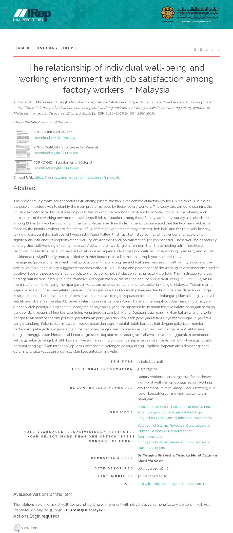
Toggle (9, 9)
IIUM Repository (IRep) (44, 48)
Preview (69, 138)
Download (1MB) (46, 138)
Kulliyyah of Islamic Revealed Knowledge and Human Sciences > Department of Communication (174, 431)
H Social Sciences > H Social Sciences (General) (176, 407)
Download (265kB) (48, 168)
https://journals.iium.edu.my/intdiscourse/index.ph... (78, 177)
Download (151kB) (47, 153)
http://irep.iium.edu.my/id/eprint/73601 (171, 484)
